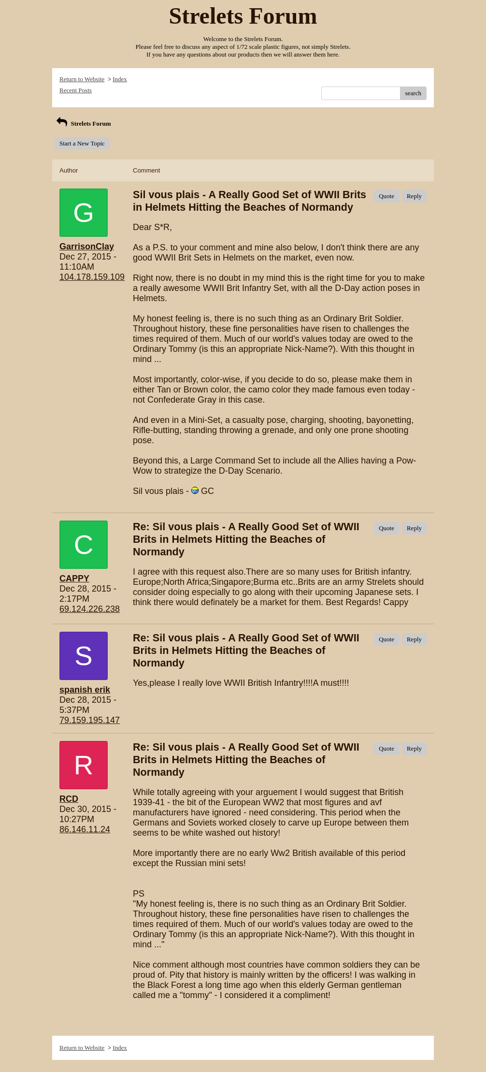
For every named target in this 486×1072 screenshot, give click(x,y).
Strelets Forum (83, 123)
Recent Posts (75, 90)
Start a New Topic (82, 143)
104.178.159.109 (92, 277)
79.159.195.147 (89, 720)
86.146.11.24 (84, 829)
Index (120, 79)
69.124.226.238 (89, 609)
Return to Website (81, 79)
